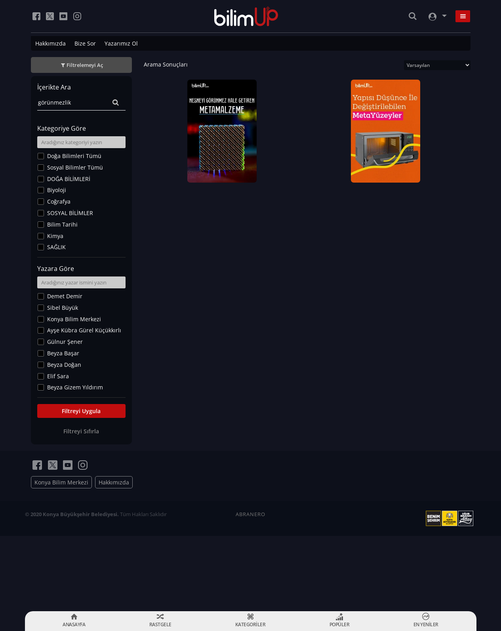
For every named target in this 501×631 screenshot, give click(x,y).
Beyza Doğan (64, 364)
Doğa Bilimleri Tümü (74, 156)
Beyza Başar (63, 353)
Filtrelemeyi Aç (85, 65)
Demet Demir (64, 296)
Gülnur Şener (65, 341)
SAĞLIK (56, 247)
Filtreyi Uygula (81, 411)
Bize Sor (85, 43)
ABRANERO (250, 514)
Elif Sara (58, 376)
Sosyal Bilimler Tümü (75, 167)
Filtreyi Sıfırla (81, 431)
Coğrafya (58, 201)
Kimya (55, 236)
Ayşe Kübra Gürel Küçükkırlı (84, 330)
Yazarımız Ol (121, 43)
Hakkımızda (50, 43)
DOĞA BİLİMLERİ (68, 179)
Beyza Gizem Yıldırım (75, 387)
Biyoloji (56, 190)
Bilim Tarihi (62, 224)
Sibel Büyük (62, 307)
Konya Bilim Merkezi (74, 319)
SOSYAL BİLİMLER (70, 213)
